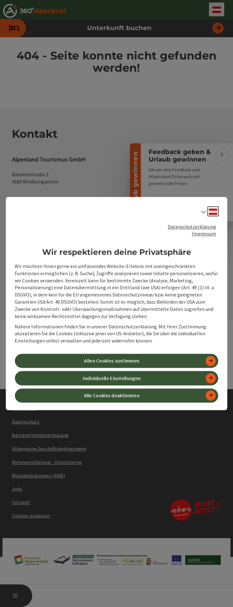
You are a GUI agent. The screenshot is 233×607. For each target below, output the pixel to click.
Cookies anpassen (31, 515)
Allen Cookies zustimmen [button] (111, 361)
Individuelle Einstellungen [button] (112, 378)
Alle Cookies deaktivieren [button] (112, 395)
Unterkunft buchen (112, 28)
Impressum (204, 234)
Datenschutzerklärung (192, 227)
